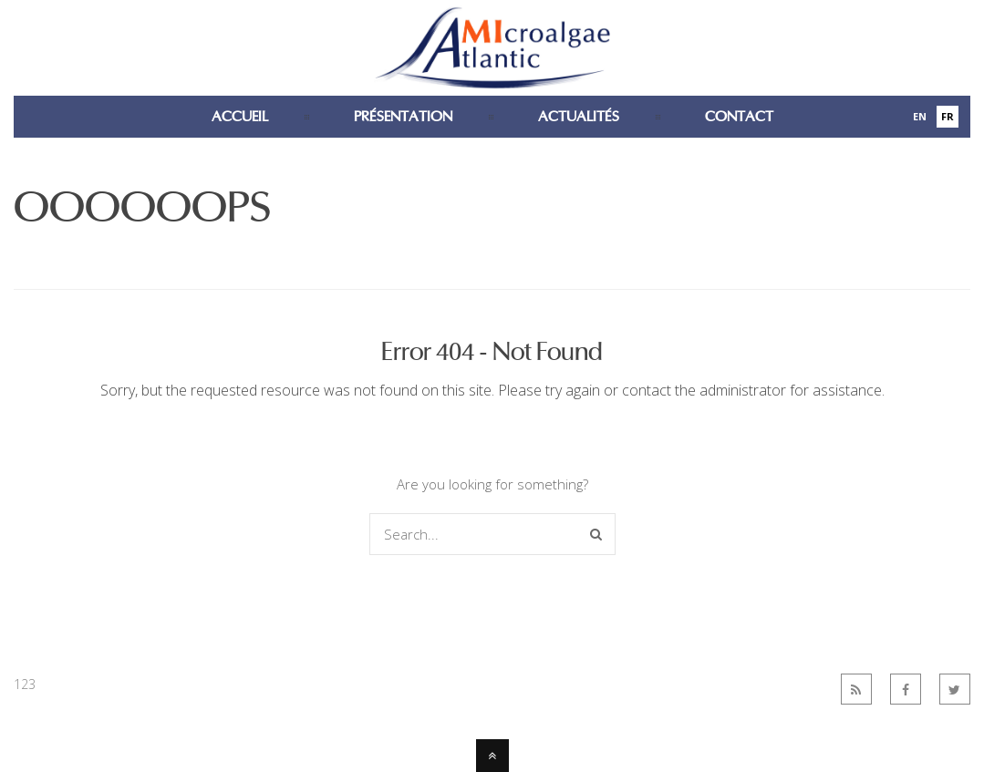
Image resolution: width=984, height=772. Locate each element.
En (920, 116)
